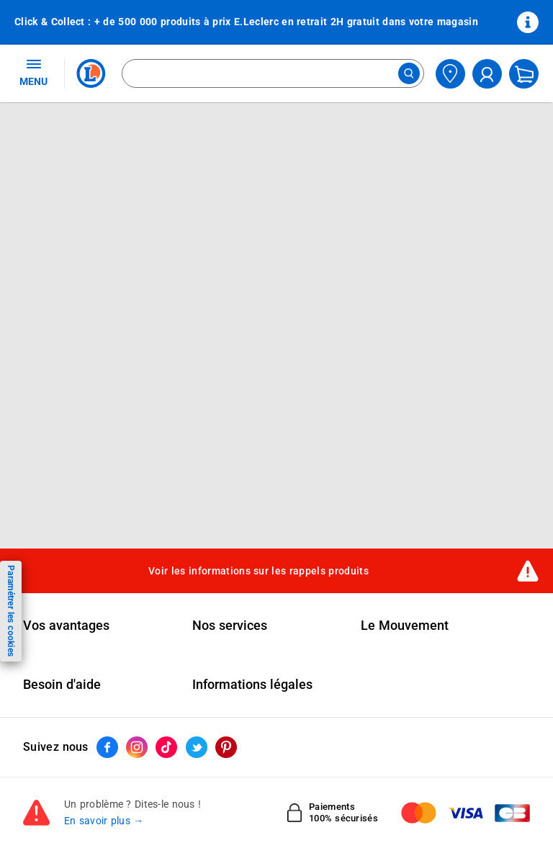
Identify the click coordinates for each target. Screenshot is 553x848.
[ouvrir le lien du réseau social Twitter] (196, 747)
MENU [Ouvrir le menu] (33, 72)
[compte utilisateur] (487, 74)
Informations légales (252, 684)
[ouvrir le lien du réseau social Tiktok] (166, 747)
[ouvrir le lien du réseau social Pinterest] (226, 747)
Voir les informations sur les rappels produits (258, 571)
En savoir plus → (104, 820)
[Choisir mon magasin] (450, 74)
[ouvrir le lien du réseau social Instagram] (137, 747)
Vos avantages (66, 625)
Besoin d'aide (62, 684)
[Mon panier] (524, 74)
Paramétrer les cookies (11, 611)
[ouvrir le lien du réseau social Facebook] (107, 747)
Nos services (229, 625)
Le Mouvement (405, 625)
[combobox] (273, 73)
